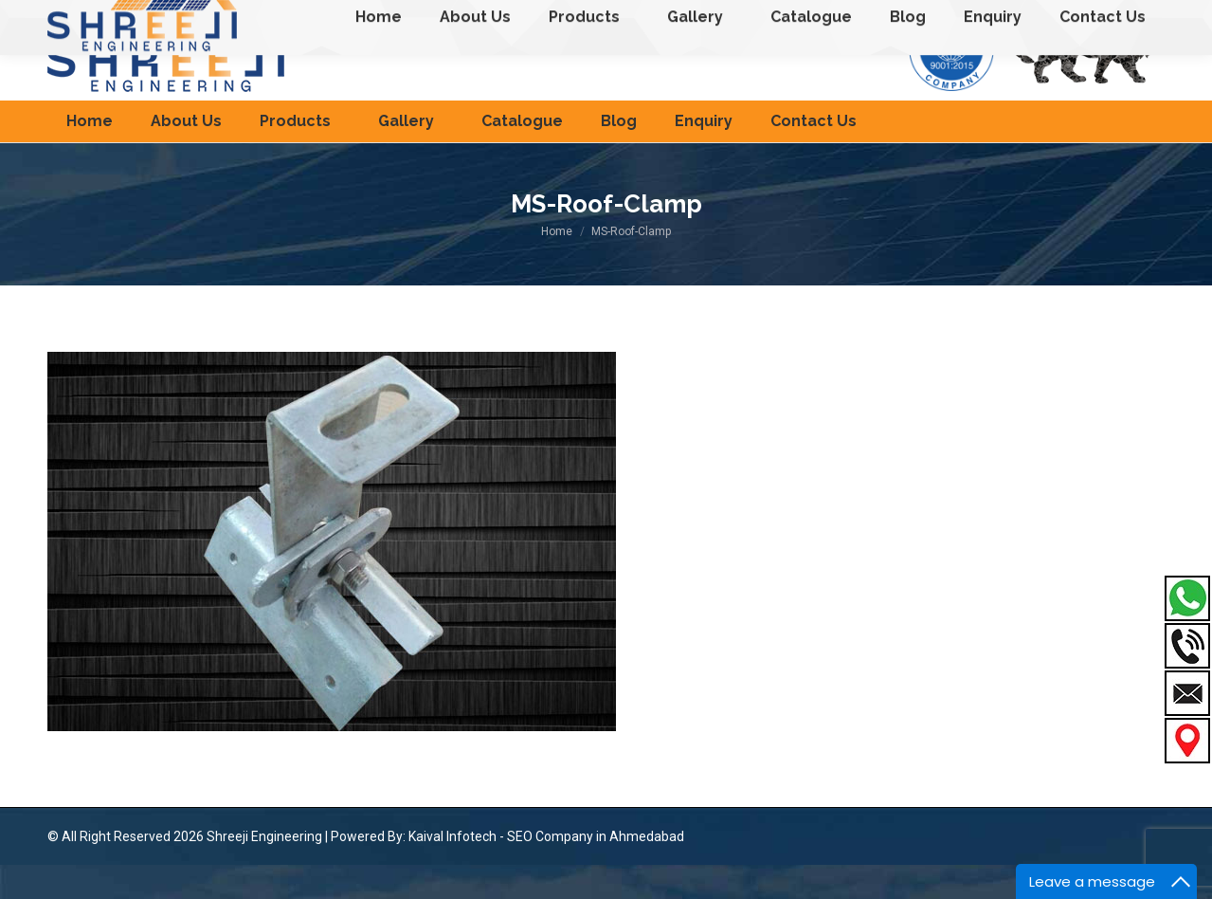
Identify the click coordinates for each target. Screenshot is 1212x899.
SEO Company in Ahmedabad (595, 870)
